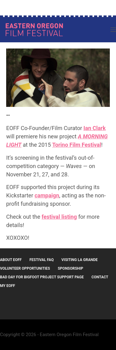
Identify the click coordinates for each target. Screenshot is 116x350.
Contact (100, 277)
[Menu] (113, 29)
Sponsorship (70, 268)
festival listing (59, 216)
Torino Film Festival (76, 144)
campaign (47, 195)
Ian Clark (95, 128)
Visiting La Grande (80, 260)
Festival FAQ (41, 260)
